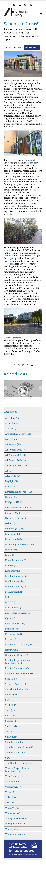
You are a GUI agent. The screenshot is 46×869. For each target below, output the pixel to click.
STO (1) (9, 758)
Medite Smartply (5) (15, 586)
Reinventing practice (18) (18, 644)
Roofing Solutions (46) (17, 668)
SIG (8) (9, 731)
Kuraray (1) (11, 565)
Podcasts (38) (12, 629)
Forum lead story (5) (15, 518)
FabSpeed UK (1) (14, 502)
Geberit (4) (11, 523)
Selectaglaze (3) (13, 694)
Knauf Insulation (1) (15, 560)
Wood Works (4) (13, 808)
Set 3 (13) (10, 715)
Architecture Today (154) (18, 434)
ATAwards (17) (12, 476)
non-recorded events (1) (18, 613)
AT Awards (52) (13, 444)
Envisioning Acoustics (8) (18, 492)
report (31, 160)
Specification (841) (14, 742)
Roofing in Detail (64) (16, 655)
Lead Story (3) (12, 571)
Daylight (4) (11, 481)
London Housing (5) (16, 576)
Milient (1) (10, 597)
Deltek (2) (10, 486)
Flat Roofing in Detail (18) (18, 507)
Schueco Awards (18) (15, 684)
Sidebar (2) (11, 721)
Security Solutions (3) (16, 689)
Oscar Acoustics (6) (15, 623)
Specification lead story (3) (19, 747)
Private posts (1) (13, 634)
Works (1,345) (12, 829)
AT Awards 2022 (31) (15, 450)
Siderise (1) (11, 726)
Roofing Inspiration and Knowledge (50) (18, 661)
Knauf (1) (10, 555)
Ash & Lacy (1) (12, 439)
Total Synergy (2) (14, 776)
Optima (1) (10, 618)
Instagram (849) (13, 539)
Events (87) (11, 497)
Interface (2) (11, 550)
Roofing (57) (11, 650)
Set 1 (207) (10, 705)
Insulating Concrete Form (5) (20, 544)
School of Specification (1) (19, 673)
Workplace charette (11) (17, 818)
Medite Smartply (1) (15, 581)
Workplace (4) (12, 813)
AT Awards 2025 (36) (16, 465)
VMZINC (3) (11, 802)
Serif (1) (9, 700)
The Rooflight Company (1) (19, 763)
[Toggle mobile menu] (41, 12)
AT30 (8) (9, 471)
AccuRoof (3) (12, 418)
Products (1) (11, 639)
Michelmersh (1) (14, 592)
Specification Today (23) (17, 752)
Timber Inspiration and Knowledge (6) (17, 769)
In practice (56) (13, 534)
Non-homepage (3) (15, 607)
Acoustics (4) (11, 423)
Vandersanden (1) (14, 781)
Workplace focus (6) (15, 823)
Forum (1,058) (12, 513)
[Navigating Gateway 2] (23, 381)
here (27, 343)
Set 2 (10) (10, 710)
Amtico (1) (10, 428)
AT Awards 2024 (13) (15, 460)
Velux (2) (9, 792)
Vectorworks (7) (13, 787)
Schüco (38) (11, 679)
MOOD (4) (11, 602)
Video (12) (10, 797)
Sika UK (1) (11, 737)
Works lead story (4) (15, 834)
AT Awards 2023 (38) (16, 455)
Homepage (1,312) (14, 528)
